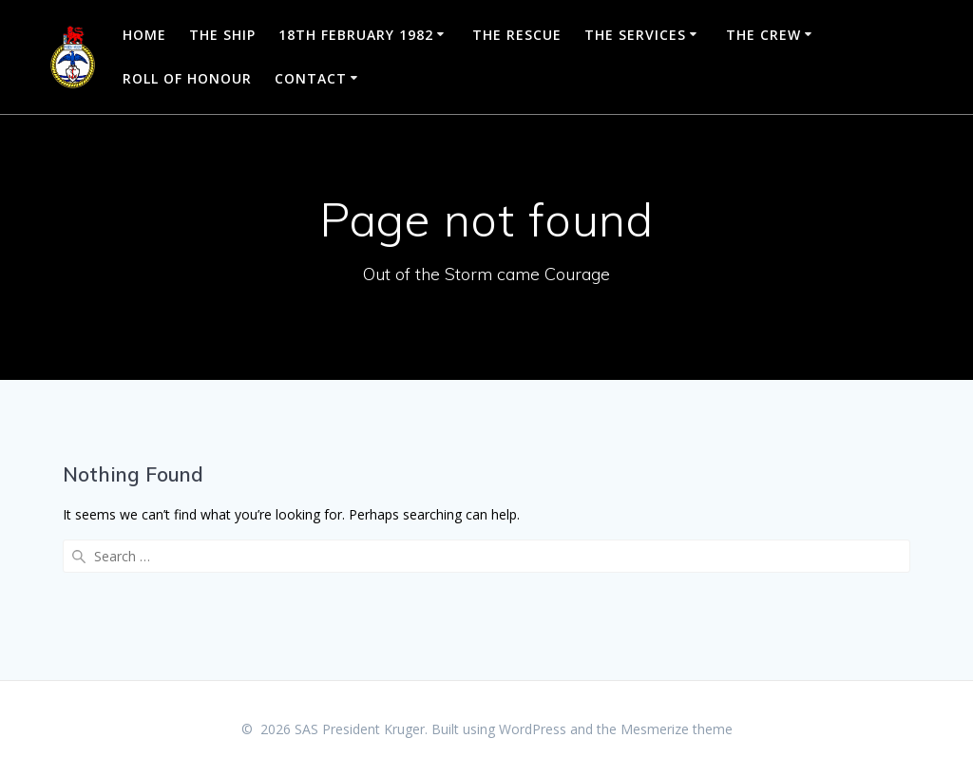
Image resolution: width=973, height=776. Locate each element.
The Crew (763, 35)
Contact (311, 78)
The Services (635, 35)
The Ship (222, 35)
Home (144, 35)
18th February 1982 (355, 35)
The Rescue (517, 35)
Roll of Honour (187, 78)
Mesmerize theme (676, 729)
